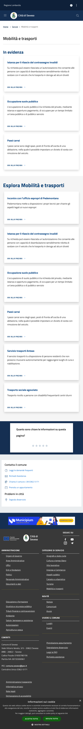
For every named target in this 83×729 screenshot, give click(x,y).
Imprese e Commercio (55, 569)
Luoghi (49, 623)
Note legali (10, 691)
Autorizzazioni (12, 625)
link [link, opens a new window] (66, 713)
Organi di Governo (14, 555)
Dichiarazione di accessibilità (18, 695)
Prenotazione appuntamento (59, 642)
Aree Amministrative (15, 560)
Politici (9, 574)
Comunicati (51, 606)
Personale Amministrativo (17, 579)
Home (5, 26)
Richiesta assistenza (55, 656)
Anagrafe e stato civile (56, 555)
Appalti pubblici (53, 574)
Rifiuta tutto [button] (52, 719)
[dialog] (41, 713)
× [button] (80, 701)
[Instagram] (65, 543)
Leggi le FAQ (51, 652)
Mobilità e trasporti (54, 588)
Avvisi (49, 611)
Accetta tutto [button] (31, 719)
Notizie (49, 601)
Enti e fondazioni (13, 569)
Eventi (49, 628)
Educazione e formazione (17, 601)
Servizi (15, 26)
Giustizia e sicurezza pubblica (19, 606)
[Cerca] (77, 15)
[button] (41, 724)
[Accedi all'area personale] (71, 5)
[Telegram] (72, 543)
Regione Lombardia (12, 5)
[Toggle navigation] (5, 15)
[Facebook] (65, 539)
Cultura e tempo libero (56, 560)
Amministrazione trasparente (19, 681)
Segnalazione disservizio (57, 647)
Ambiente (10, 615)
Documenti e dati (13, 583)
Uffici (8, 565)
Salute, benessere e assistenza (19, 620)
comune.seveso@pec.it (16, 665)
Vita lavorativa (52, 565)
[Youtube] (72, 539)
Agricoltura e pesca (14, 629)
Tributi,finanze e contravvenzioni (20, 611)
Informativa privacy (14, 686)
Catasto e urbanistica (55, 579)
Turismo (49, 583)
